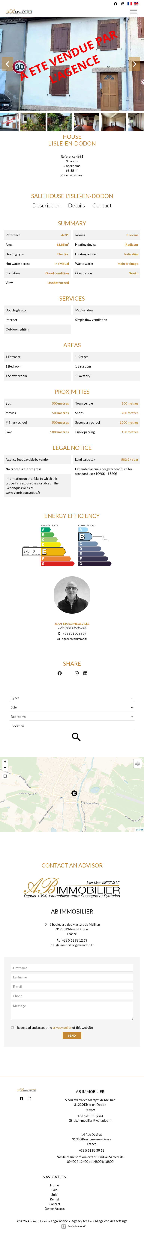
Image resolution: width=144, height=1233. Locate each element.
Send (72, 1035)
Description (46, 205)
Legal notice (59, 1221)
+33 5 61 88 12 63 (74, 940)
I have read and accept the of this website (54, 1027)
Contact (102, 205)
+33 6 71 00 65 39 (74, 633)
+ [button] (5, 762)
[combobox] (72, 698)
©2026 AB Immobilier (32, 1221)
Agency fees (80, 1221)
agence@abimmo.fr (74, 638)
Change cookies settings (110, 1221)
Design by (77, 1226)
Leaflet (139, 829)
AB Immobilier (72, 911)
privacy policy (62, 1027)
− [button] (5, 768)
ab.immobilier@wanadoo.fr (75, 945)
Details (76, 205)
